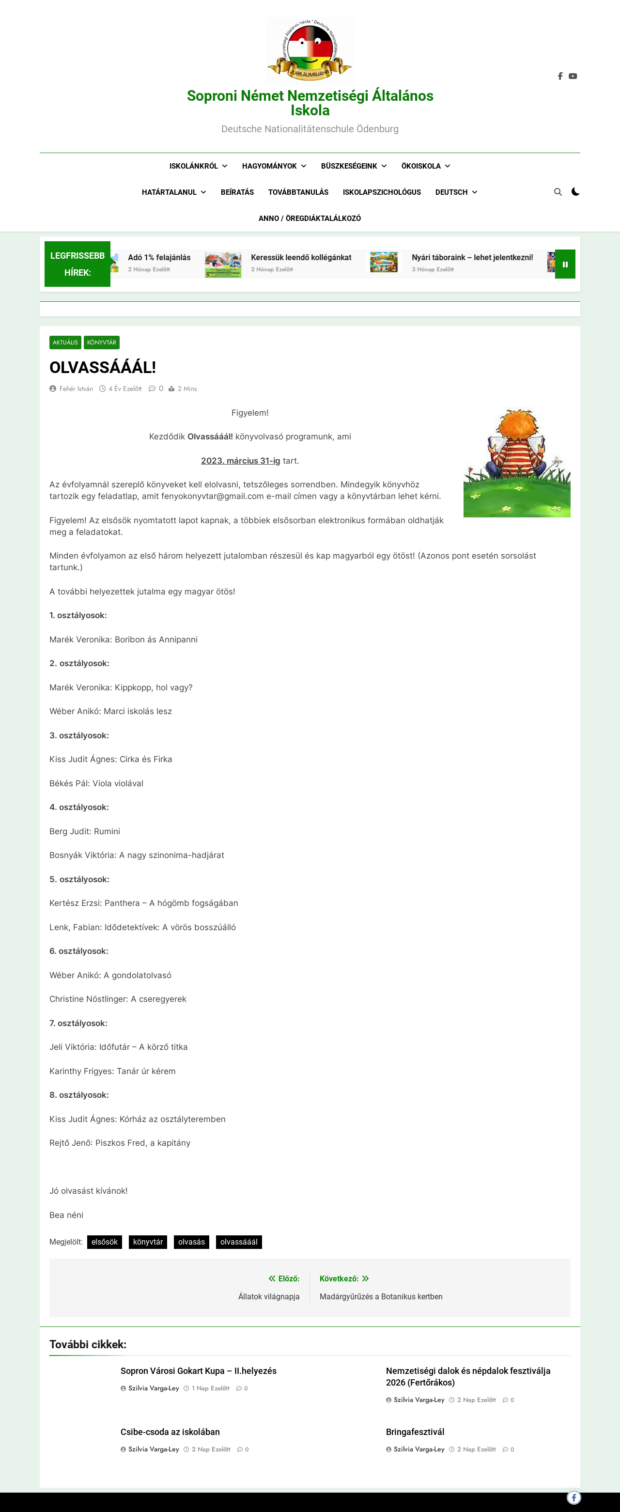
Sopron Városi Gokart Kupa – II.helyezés (199, 1371)
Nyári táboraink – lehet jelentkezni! (487, 257)
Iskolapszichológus (382, 192)
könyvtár (148, 1242)
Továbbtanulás (298, 192)
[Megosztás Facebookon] (574, 1497)
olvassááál (239, 1242)
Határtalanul (169, 192)
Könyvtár (101, 343)
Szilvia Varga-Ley (153, 1388)
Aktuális (65, 343)
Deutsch (451, 192)
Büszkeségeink (349, 166)
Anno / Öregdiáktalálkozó (310, 218)
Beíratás (237, 192)
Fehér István (76, 389)
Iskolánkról (194, 166)
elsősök (105, 1242)
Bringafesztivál (415, 1432)
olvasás (191, 1242)
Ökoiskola (421, 166)
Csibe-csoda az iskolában (170, 1432)
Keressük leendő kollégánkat (316, 257)
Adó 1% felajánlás (174, 257)
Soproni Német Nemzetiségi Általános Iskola (310, 103)
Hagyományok (269, 166)
